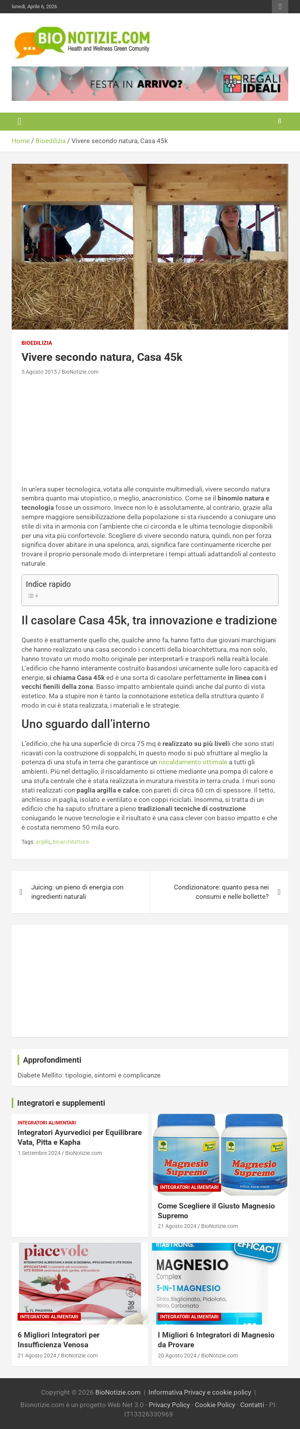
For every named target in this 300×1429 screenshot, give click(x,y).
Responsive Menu (280, 6)
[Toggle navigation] (19, 122)
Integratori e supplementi (61, 1103)
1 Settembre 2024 (39, 1153)
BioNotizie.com (80, 372)
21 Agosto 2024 (177, 1226)
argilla (43, 842)
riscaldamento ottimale (193, 762)
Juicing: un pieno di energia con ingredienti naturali (77, 891)
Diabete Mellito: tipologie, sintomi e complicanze (89, 1075)
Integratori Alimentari (47, 1123)
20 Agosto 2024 (177, 1355)
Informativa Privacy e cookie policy (199, 1392)
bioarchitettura (71, 842)
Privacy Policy (169, 1405)
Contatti (252, 1405)
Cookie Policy (215, 1405)
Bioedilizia (36, 343)
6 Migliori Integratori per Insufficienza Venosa (59, 1339)
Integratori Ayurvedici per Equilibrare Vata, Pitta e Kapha (80, 1137)
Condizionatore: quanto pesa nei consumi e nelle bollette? (221, 891)
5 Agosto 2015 (39, 372)
